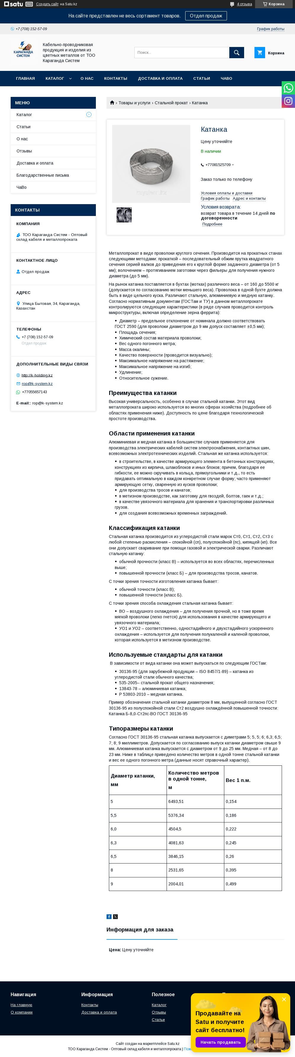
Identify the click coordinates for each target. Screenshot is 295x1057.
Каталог (55, 78)
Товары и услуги (134, 102)
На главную (21, 1005)
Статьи (201, 78)
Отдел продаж (206, 15)
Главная (25, 78)
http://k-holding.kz (37, 375)
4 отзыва (244, 4)
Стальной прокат (171, 102)
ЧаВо (226, 78)
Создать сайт (47, 4)
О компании (22, 1012)
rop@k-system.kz (37, 383)
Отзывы (24, 151)
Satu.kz (173, 1044)
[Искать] (236, 52)
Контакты (115, 78)
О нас (87, 78)
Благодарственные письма (43, 175)
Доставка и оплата (160, 78)
